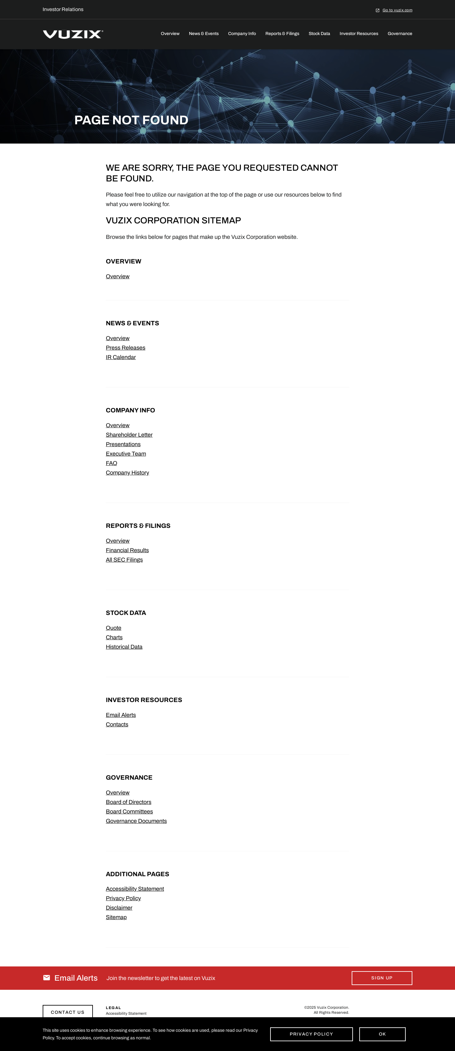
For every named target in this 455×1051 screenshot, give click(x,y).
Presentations (123, 444)
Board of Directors (128, 802)
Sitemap (116, 917)
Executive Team (126, 454)
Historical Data (124, 647)
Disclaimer (119, 908)
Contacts (117, 724)
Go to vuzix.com (397, 10)
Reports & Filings (282, 33)
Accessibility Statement (135, 889)
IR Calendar (121, 357)
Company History (127, 472)
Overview (170, 33)
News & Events (204, 33)
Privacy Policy (123, 898)
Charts (114, 637)
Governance (400, 33)
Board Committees (129, 811)
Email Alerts (121, 715)
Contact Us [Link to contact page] (68, 1012)
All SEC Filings (124, 560)
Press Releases (125, 348)
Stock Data (319, 33)
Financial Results (127, 550)
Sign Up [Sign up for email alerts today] (382, 978)
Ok (382, 1034)
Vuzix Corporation (332, 1007)
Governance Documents (136, 821)
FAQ (111, 463)
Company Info (242, 33)
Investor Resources (359, 33)
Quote (113, 628)
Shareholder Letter (129, 435)
